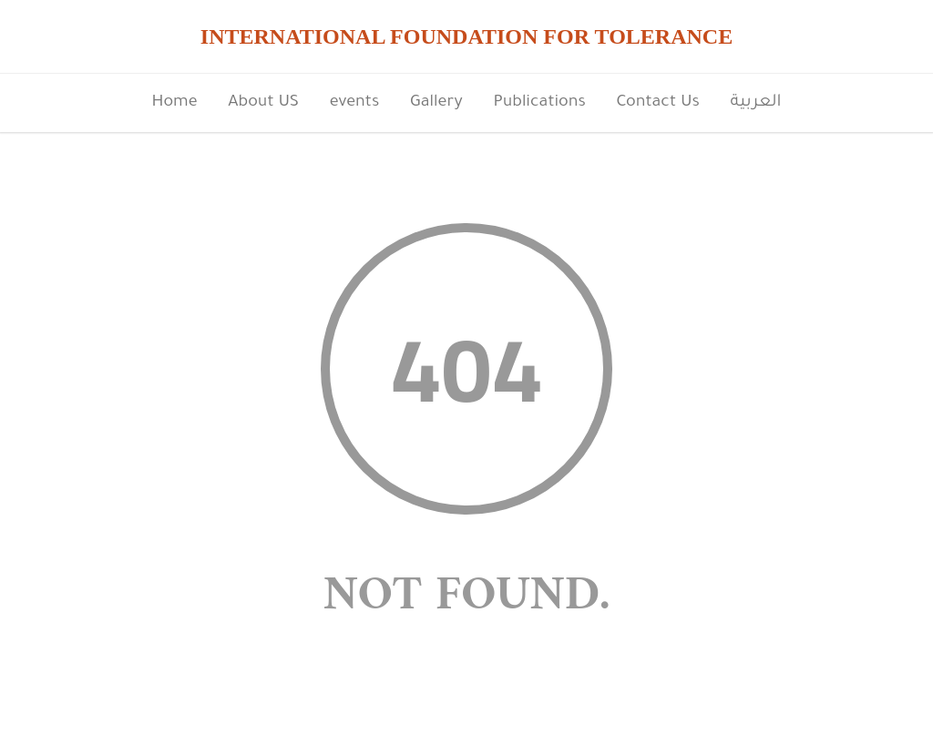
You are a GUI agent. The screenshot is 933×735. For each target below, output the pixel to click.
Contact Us (658, 103)
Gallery (436, 103)
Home (174, 103)
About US (263, 103)
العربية (756, 103)
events (355, 103)
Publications (539, 103)
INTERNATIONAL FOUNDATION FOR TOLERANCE (466, 36)
